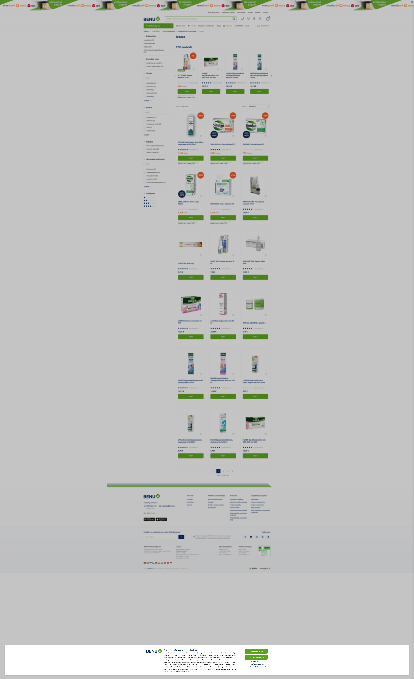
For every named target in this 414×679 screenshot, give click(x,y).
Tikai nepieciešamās (256, 657)
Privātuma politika (257, 664)
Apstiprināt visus (256, 651)
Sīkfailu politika (257, 661)
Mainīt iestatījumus (256, 666)
